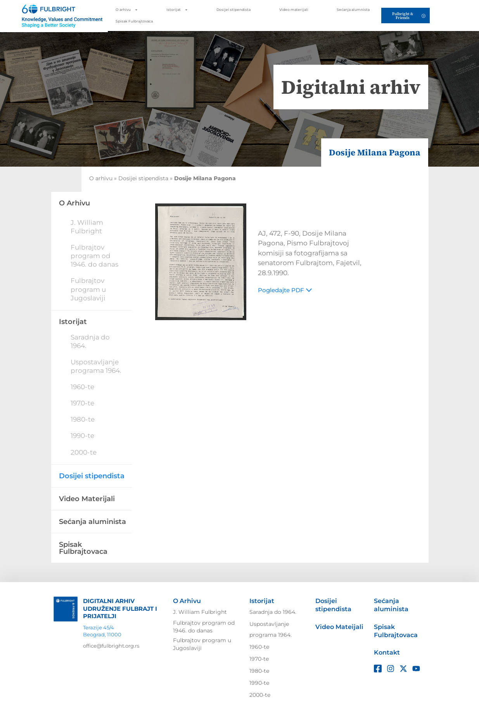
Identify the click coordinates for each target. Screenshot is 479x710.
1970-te (82, 403)
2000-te (84, 452)
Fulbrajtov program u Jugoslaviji (88, 289)
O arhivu (127, 10)
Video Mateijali (339, 627)
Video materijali (293, 10)
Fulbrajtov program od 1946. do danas (94, 255)
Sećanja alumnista (353, 10)
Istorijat (177, 10)
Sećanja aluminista (92, 521)
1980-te (83, 419)
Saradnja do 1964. (272, 611)
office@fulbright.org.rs (111, 646)
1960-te (82, 387)
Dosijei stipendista (233, 10)
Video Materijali (87, 499)
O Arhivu (187, 601)
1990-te (82, 435)
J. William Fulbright (200, 611)
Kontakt (387, 652)
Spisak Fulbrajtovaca (134, 21)
